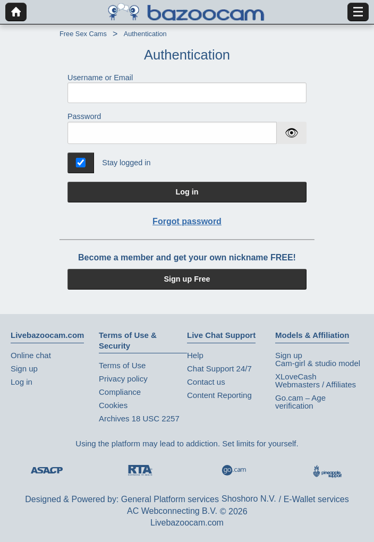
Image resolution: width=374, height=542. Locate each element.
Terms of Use (122, 365)
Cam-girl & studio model (317, 363)
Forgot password (187, 221)
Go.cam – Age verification (300, 401)
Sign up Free (187, 279)
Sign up (24, 368)
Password (84, 116)
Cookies (113, 405)
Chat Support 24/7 (219, 368)
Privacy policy (123, 378)
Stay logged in (126, 162)
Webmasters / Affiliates (315, 384)
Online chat (31, 355)
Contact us (206, 381)
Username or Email (187, 88)
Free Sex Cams (83, 34)
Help (195, 355)
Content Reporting (219, 395)
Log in (186, 192)
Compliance (120, 391)
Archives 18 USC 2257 (139, 418)
